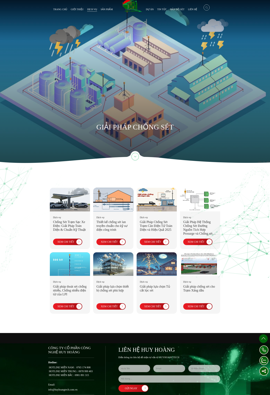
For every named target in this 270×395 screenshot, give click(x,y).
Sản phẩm (107, 9)
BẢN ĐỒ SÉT (177, 9)
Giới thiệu (77, 9)
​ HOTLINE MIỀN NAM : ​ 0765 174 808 (69, 367)
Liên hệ (192, 9)
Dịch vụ (92, 9)
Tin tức (162, 9)
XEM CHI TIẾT (68, 241)
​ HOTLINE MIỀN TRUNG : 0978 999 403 (70, 371)
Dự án (150, 9)
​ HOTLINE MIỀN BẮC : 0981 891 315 (68, 375)
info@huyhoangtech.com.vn (62, 389)
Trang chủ (60, 9)
